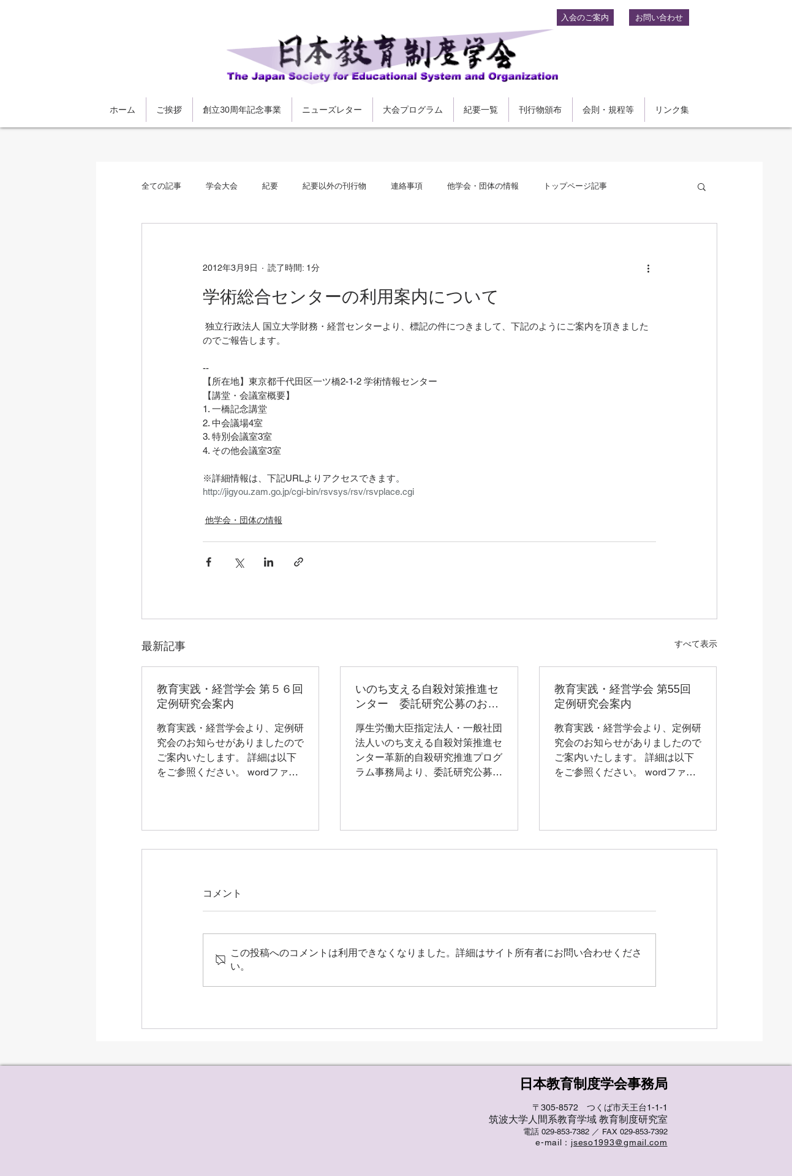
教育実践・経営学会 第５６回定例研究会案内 (230, 696)
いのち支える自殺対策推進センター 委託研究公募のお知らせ (427, 697)
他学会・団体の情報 (483, 185)
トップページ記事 (575, 185)
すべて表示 (695, 644)
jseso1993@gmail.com (619, 1142)
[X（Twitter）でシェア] (238, 562)
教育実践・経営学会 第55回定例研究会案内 (622, 696)
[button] (701, 186)
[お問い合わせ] (659, 17)
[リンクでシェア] (298, 562)
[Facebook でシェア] (208, 562)
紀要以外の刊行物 (334, 185)
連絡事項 (407, 185)
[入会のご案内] (585, 17)
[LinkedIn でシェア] (268, 562)
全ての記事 (161, 185)
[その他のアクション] (648, 267)
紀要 (270, 185)
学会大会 (222, 185)
